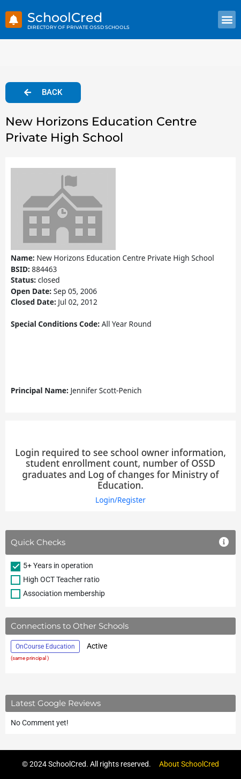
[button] (227, 19)
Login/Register (120, 500)
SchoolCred (64, 17)
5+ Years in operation (58, 565)
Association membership (64, 593)
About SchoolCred (189, 764)
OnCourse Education (45, 646)
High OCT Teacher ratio (61, 579)
